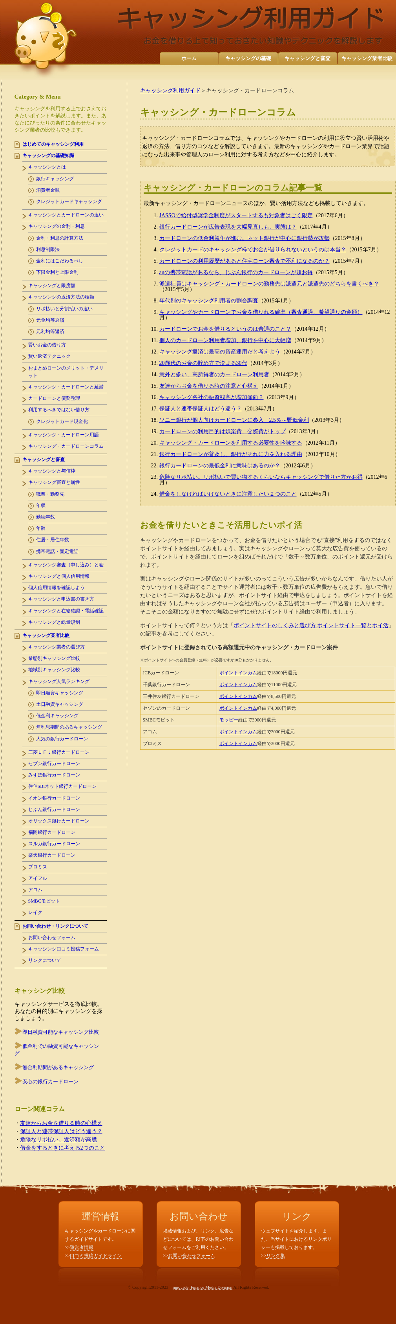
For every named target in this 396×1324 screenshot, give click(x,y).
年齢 (41, 528)
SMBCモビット (44, 901)
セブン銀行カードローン (54, 763)
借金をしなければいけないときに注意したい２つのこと (228, 494)
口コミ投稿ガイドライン (96, 1255)
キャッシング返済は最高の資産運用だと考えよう (219, 352)
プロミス (37, 867)
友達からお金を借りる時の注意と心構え (208, 386)
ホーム (189, 58)
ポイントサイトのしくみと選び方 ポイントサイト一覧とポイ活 (311, 625)
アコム (35, 889)
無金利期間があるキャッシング (58, 1067)
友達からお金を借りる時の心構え (61, 1123)
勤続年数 (45, 517)
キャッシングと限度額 (51, 285)
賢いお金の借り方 (47, 345)
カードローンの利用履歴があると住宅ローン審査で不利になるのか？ (244, 261)
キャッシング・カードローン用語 (63, 435)
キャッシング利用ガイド (170, 90)
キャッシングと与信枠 (51, 471)
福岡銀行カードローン (51, 832)
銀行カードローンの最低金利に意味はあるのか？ (219, 466)
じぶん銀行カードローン (54, 809)
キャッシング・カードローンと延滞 (66, 387)
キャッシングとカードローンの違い (66, 215)
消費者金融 (48, 190)
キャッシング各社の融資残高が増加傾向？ (211, 397)
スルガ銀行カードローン (54, 843)
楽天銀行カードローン (51, 855)
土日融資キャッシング (59, 704)
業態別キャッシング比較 (54, 658)
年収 (41, 505)
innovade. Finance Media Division (202, 1287)
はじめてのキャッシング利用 (53, 144)
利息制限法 (48, 249)
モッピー (228, 720)
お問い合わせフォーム (51, 937)
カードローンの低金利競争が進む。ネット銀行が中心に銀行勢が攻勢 (244, 238)
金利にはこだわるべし (59, 261)
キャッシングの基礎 (248, 58)
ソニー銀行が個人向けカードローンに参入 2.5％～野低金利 (234, 420)
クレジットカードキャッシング (69, 201)
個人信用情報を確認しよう (56, 587)
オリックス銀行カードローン (58, 821)
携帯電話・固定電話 (57, 551)
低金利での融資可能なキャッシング (57, 1049)
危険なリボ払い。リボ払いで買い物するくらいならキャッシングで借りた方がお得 (261, 477)
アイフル (37, 878)
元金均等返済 (50, 320)
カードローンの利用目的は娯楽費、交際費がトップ (222, 431)
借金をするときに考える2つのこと (62, 1148)
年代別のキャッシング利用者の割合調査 (208, 301)
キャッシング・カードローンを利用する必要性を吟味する (230, 443)
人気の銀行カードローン (62, 739)
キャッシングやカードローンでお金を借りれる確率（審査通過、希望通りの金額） (261, 312)
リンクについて (44, 960)
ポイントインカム (238, 673)
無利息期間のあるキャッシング (69, 727)
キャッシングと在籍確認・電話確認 (66, 610)
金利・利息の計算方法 (59, 238)
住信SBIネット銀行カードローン (62, 786)
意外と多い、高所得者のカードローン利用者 (214, 374)
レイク (35, 912)
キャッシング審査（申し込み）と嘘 (66, 565)
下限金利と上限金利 (57, 272)
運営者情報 (81, 1247)
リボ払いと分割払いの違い (64, 308)
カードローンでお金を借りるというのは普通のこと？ (225, 329)
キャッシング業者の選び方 (56, 647)
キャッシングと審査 (307, 58)
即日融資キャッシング (59, 693)
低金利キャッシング (57, 715)
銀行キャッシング (55, 178)
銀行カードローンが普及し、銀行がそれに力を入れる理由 (230, 454)
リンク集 (275, 1255)
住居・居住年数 (52, 539)
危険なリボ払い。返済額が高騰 (58, 1140)
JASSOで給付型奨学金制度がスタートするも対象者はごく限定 (236, 215)
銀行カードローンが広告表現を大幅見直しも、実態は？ (228, 227)
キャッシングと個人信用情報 (58, 576)
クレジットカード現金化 (62, 421)
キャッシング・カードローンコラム (66, 446)
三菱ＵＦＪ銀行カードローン (58, 752)
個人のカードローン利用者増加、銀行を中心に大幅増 (225, 340)
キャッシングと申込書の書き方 (61, 599)
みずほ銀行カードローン (54, 775)
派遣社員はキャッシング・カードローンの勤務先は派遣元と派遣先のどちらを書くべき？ (269, 284)
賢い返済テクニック (49, 356)
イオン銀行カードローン (54, 798)
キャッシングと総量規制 (54, 622)
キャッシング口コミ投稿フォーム (63, 949)
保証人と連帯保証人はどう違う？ (200, 409)
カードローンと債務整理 (54, 398)
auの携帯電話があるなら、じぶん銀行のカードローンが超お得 (236, 272)
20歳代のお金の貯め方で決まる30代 (203, 363)
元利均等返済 (50, 331)
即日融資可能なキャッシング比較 (60, 1032)
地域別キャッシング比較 (54, 669)
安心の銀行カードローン (50, 1081)
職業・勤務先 (50, 494)
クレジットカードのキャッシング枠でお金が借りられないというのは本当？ (252, 250)
